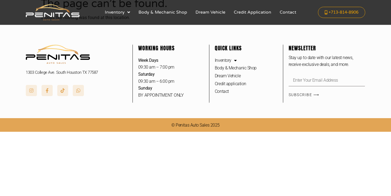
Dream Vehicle (210, 12)
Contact (288, 12)
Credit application (252, 12)
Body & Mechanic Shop (162, 12)
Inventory (117, 12)
